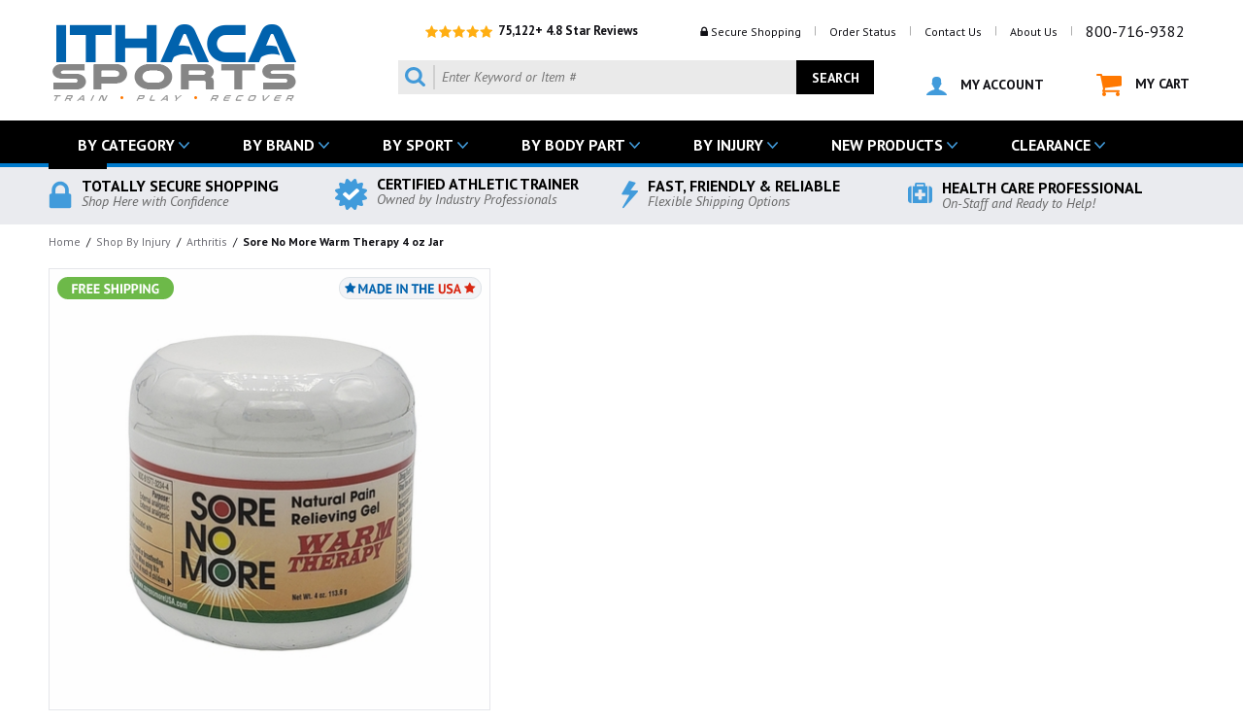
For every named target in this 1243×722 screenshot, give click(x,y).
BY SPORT (418, 145)
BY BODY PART (573, 145)
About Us (1034, 31)
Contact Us (953, 31)
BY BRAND (279, 145)
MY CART (1143, 85)
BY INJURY (728, 145)
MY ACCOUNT (985, 85)
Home (65, 241)
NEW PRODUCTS (887, 145)
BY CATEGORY (126, 145)
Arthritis (206, 241)
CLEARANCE (1051, 145)
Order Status (862, 31)
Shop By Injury (133, 241)
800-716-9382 (1135, 31)
